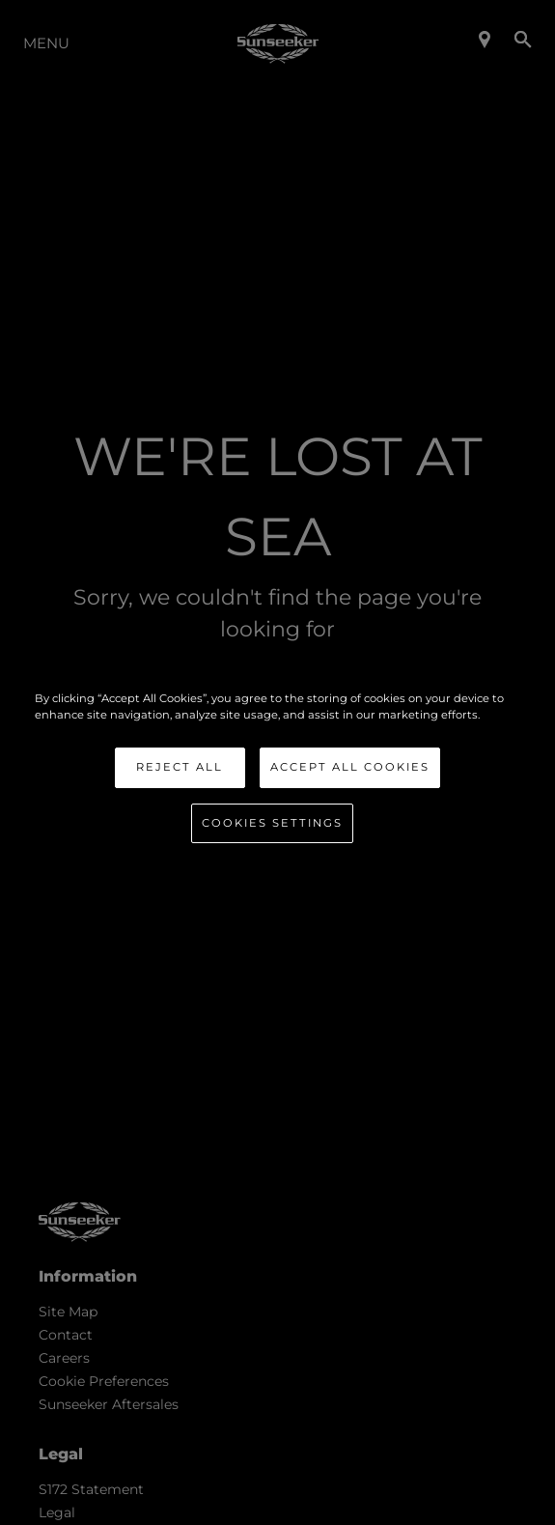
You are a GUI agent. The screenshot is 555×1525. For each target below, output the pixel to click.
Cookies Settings (272, 823)
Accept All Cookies (350, 767)
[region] (277, 763)
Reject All (179, 767)
